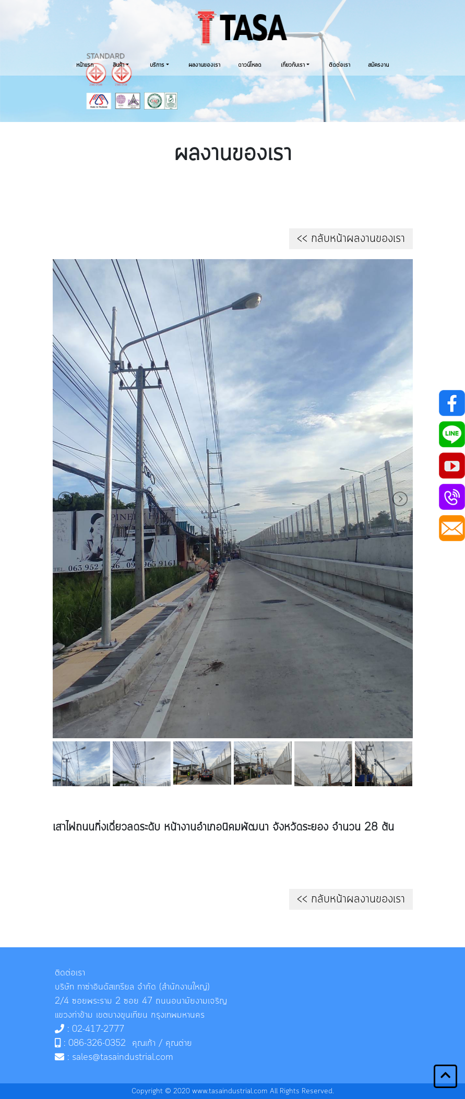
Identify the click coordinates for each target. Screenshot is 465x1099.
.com (163, 1057)
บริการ (157, 65)
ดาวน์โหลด (249, 65)
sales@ (86, 1057)
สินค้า (118, 65)
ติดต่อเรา (339, 65)
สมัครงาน (378, 65)
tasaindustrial (127, 1057)
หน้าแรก (84, 65)
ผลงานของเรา (204, 65)
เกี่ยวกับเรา (293, 65)
